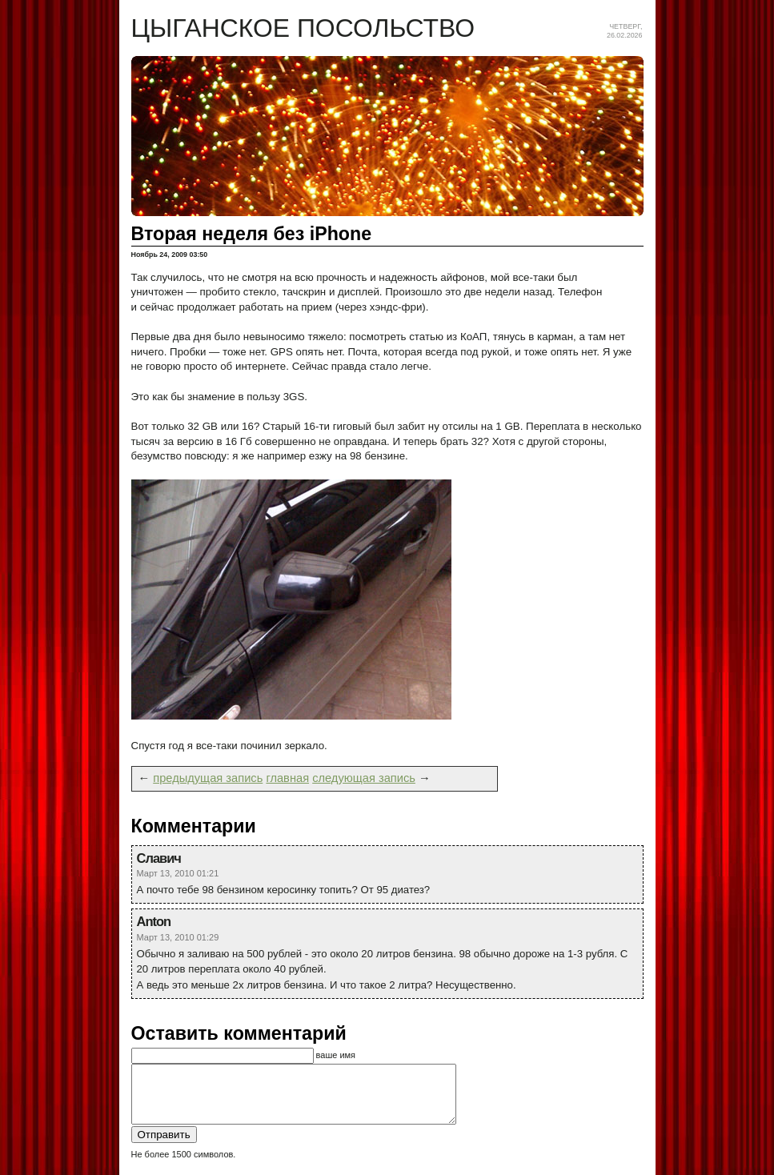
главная (287, 778)
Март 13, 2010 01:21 (178, 873)
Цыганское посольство (303, 28)
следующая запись (363, 778)
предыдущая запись (208, 778)
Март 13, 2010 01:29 (178, 937)
